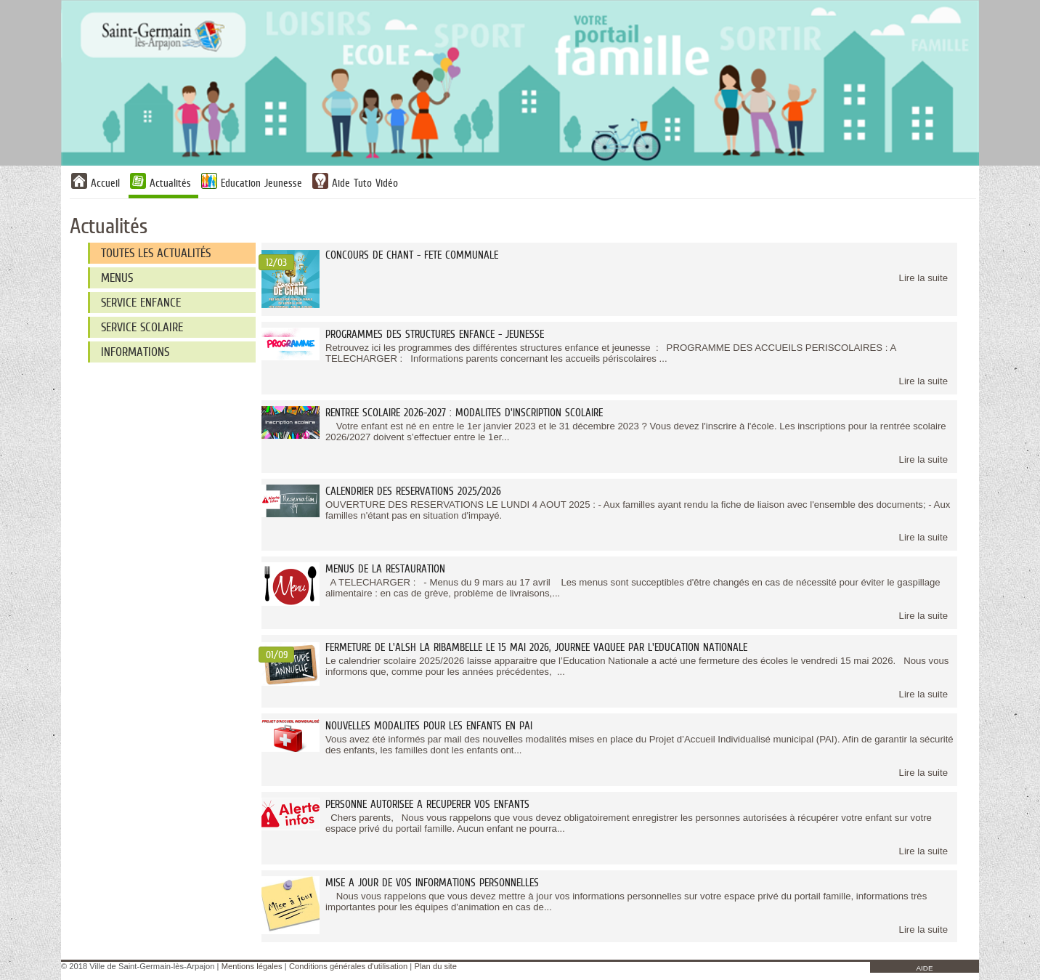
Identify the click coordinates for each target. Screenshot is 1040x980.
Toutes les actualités (156, 253)
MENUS (117, 278)
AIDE (924, 968)
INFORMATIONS (135, 352)
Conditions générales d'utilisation (348, 966)
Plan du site (435, 966)
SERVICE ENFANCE (141, 302)
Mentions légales (252, 966)
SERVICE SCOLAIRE (142, 327)
